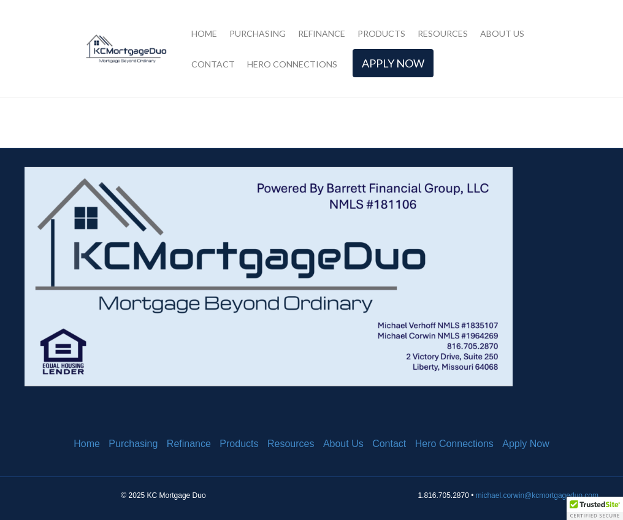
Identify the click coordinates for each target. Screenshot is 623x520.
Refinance (321, 33)
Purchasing (257, 33)
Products (381, 33)
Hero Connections (292, 64)
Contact (213, 64)
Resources (443, 33)
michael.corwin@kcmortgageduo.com (537, 495)
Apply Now (393, 63)
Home (204, 33)
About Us (502, 33)
